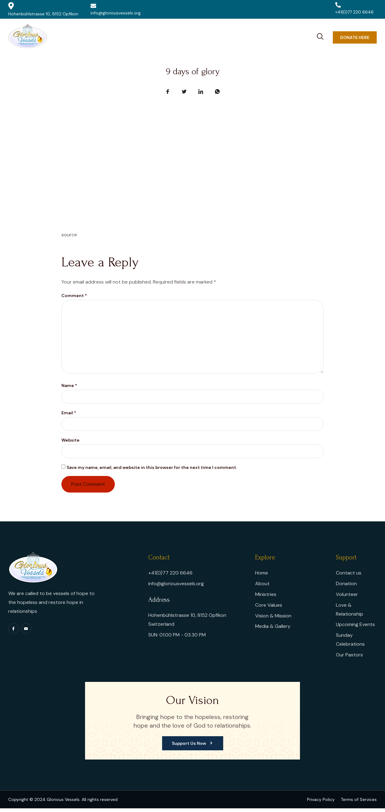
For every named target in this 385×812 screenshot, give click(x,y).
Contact (298, 37)
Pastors (149, 37)
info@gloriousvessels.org (116, 9)
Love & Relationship (191, 37)
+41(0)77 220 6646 (354, 8)
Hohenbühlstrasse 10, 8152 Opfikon (43, 9)
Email (68, 415)
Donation (268, 37)
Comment (74, 295)
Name (69, 388)
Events (235, 37)
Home (84, 37)
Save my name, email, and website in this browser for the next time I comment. (152, 471)
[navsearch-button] (320, 36)
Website (70, 443)
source (69, 234)
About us (115, 37)
